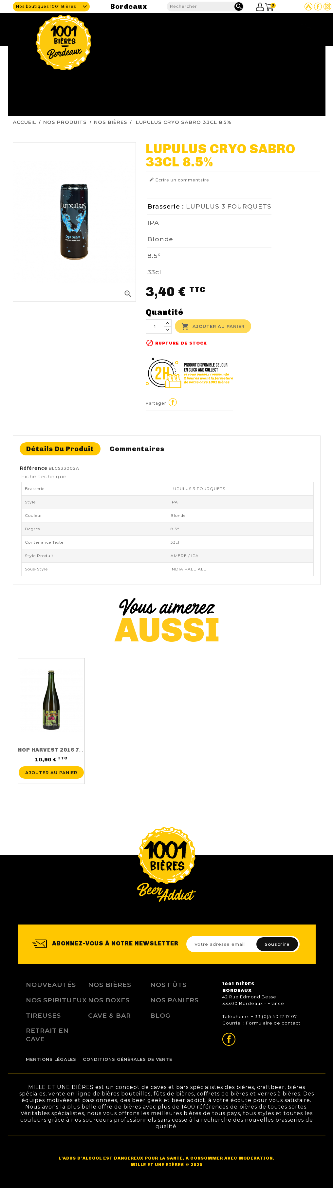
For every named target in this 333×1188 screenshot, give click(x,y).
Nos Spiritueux (56, 1000)
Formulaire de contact (273, 1023)
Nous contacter (298, 27)
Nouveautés (51, 985)
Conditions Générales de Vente (127, 1059)
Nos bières (109, 985)
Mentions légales (51, 1059)
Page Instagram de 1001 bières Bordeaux (327, 6)
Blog (267, 27)
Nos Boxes (109, 1000)
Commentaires (137, 449)
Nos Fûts (168, 985)
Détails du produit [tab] (60, 449)
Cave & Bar (183, 27)
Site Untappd (308, 6)
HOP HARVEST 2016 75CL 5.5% (61, 750)
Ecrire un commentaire (179, 179)
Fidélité (247, 27)
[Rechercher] (205, 6)
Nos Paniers (174, 1000)
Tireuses (43, 1015)
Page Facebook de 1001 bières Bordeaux (318, 6)
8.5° (154, 256)
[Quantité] (155, 326)
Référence (33, 468)
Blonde (160, 239)
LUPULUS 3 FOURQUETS (228, 206)
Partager (172, 402)
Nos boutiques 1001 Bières (46, 6)
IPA (153, 223)
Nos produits (217, 27)
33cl (154, 272)
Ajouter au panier (213, 327)
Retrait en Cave (47, 1035)
